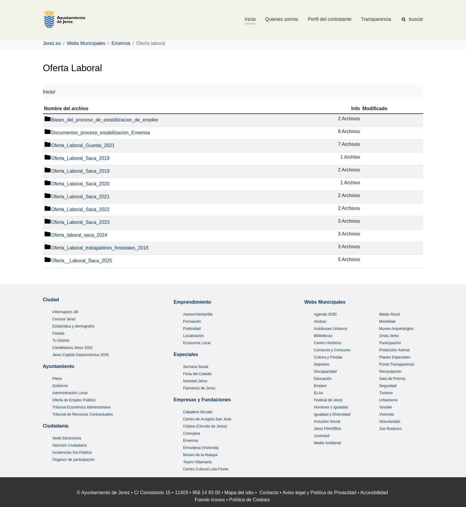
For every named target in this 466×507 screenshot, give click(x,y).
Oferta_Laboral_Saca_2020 (80, 184)
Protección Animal (394, 350)
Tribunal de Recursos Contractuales (82, 414)
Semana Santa (195, 366)
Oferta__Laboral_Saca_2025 (81, 260)
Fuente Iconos (210, 499)
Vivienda (386, 414)
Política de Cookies (249, 499)
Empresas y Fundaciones (202, 399)
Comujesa (191, 433)
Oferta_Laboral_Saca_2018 (80, 158)
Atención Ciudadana (69, 445)
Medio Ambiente (327, 443)
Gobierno (60, 385)
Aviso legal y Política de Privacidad (319, 492)
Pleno (57, 378)
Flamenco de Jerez (199, 388)
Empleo (320, 385)
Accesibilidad (374, 492)
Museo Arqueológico (396, 328)
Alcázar (320, 321)
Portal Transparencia (396, 364)
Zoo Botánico (390, 428)
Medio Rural (389, 314)
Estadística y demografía (73, 326)
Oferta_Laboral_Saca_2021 (80, 196)
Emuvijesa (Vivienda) (201, 447)
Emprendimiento (192, 302)
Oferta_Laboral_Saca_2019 (80, 171)
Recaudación (390, 371)
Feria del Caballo (197, 374)
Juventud (321, 435)
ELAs (318, 393)
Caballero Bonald (197, 412)
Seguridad (387, 385)
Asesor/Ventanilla (197, 314)
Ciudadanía (55, 425)
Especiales (186, 354)
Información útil (65, 312)
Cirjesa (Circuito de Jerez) (205, 426)
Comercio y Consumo (332, 350)
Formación (192, 321)
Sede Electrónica (66, 438)
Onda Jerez (389, 335)
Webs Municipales (324, 302)
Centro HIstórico (327, 343)
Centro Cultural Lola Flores (206, 469)
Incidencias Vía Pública (72, 452)
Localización (193, 335)
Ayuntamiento (58, 366)
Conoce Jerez (64, 319)
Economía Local (196, 343)
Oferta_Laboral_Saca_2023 (80, 222)
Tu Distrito (61, 340)
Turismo (386, 393)
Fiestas (58, 333)
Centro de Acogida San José (207, 419)
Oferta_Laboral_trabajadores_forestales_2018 (99, 248)
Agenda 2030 (325, 314)
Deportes (321, 364)
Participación (390, 343)
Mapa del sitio (239, 492)
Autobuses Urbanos (330, 328)
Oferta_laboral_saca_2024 (79, 235)
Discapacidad (325, 371)
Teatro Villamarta (197, 462)
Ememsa (190, 440)
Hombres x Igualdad (331, 407)
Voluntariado (389, 421)
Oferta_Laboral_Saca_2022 (80, 209)
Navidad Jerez (195, 381)
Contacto (268, 492)
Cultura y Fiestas (328, 357)
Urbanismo (388, 400)
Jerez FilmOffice (327, 428)
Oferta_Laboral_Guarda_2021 (83, 145)
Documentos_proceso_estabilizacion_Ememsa (100, 132)
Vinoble (385, 407)
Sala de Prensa (392, 378)
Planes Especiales (394, 357)
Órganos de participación (73, 459)
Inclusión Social (327, 421)
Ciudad (51, 299)
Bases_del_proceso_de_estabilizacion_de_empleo (104, 120)
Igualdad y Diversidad (332, 414)
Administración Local (69, 393)
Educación (323, 378)
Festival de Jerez (328, 400)
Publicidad (192, 328)
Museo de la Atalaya (200, 455)
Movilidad (387, 321)
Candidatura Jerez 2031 (72, 347)
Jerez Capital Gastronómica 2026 (80, 354)
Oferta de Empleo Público (74, 400)
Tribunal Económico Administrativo (81, 407)
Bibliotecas (323, 335)
